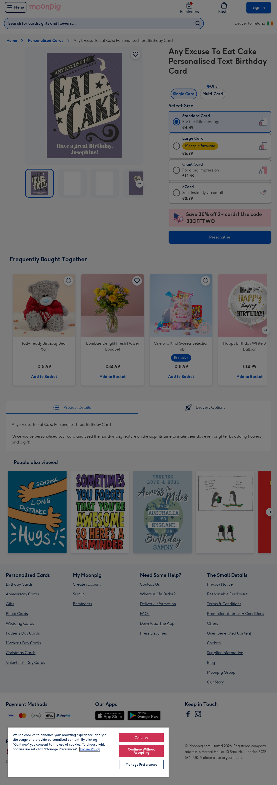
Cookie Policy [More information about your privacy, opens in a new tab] (90, 749)
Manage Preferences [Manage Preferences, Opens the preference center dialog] (141, 764)
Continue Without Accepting (141, 751)
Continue (141, 737)
